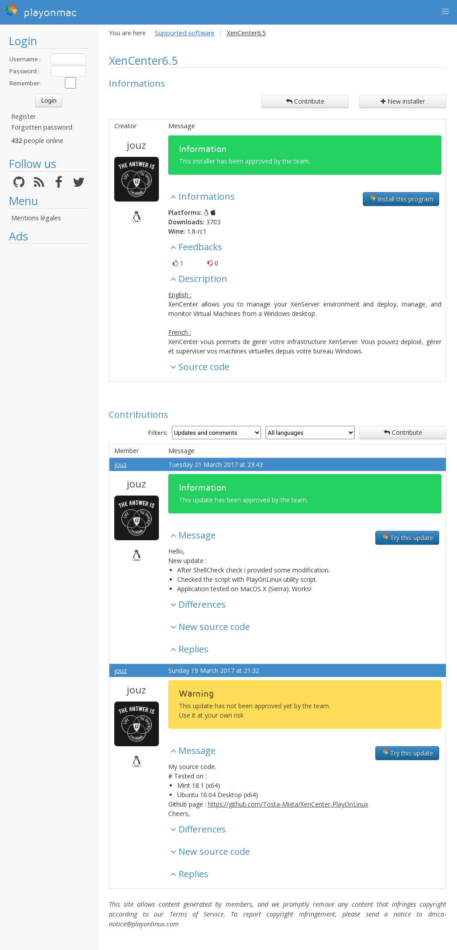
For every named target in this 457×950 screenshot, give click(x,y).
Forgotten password (41, 127)
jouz (136, 144)
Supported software (185, 33)
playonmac (40, 11)
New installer (403, 101)
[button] (445, 11)
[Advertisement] (49, 382)
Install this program (401, 198)
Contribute (305, 101)
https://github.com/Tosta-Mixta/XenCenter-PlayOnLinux (288, 804)
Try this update (407, 537)
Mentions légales (36, 218)
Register (23, 116)
